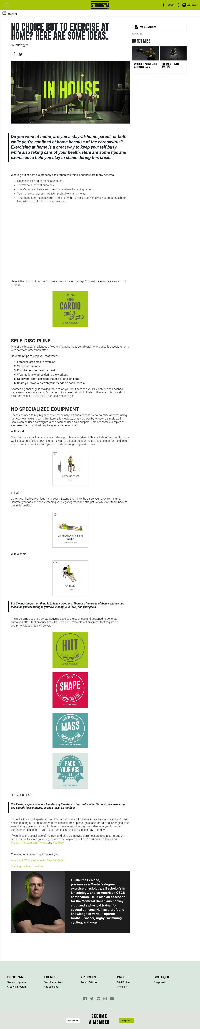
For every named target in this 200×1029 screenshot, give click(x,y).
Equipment (159, 982)
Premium (122, 986)
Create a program (17, 986)
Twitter (42, 842)
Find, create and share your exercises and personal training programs (100, 5)
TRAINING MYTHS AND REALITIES (170, 65)
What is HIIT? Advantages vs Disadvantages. (38, 860)
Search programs (16, 982)
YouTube (58, 842)
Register (126, 1020)
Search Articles (88, 982)
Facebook (17, 842)
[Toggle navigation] (6, 5)
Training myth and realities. (27, 866)
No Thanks (73, 1020)
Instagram (30, 842)
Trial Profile (123, 982)
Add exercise (51, 986)
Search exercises (53, 982)
